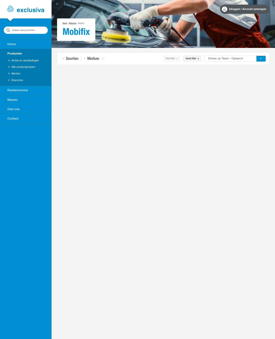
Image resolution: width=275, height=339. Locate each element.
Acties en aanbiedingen (23, 60)
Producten (14, 53)
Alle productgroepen (21, 67)
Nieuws (12, 99)
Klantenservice (17, 90)
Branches (15, 80)
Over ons (13, 109)
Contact (13, 118)
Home (11, 44)
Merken (14, 73)
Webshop (72, 23)
